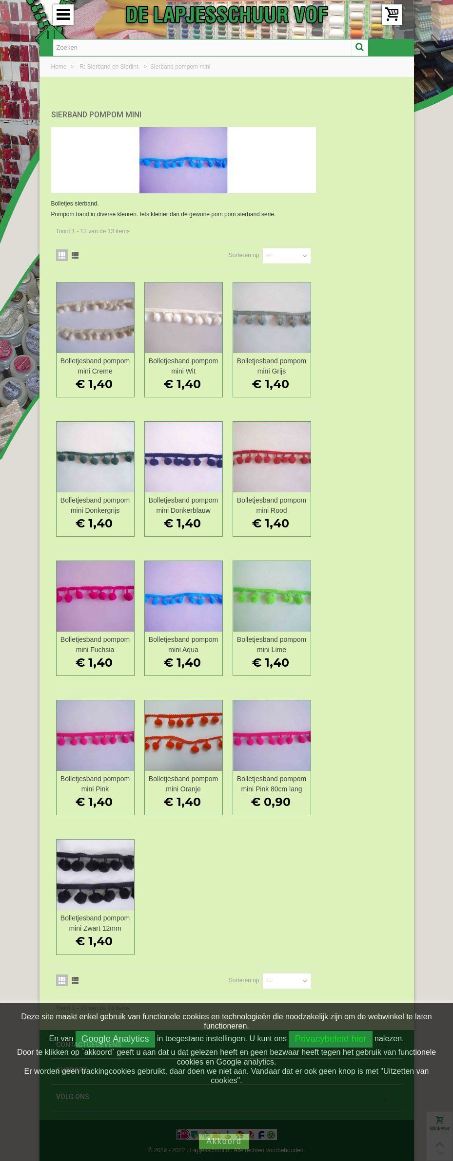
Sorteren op (330, 252)
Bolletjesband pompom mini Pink (185, 781)
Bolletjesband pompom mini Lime (359, 642)
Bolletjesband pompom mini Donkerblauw (272, 503)
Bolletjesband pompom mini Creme (185, 364)
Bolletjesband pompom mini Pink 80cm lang (359, 781)
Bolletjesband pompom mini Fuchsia (185, 642)
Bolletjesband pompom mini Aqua (272, 642)
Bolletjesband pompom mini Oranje (272, 781)
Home (59, 66)
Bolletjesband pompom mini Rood (359, 503)
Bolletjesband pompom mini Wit (272, 364)
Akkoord (224, 1141)
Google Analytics (115, 1038)
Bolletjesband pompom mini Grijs (359, 364)
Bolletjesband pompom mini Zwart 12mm (185, 921)
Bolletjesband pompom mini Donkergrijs (185, 503)
